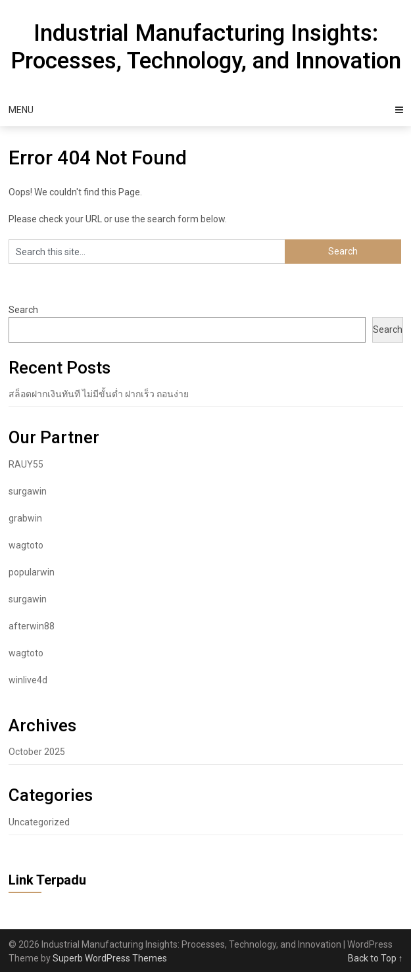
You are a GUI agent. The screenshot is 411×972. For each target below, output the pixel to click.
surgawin (28, 491)
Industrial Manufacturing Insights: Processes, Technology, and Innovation (206, 47)
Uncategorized (39, 822)
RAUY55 (26, 464)
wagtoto (26, 545)
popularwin (32, 572)
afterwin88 (32, 626)
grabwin (25, 518)
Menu (21, 110)
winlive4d (28, 680)
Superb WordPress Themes (110, 958)
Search (23, 309)
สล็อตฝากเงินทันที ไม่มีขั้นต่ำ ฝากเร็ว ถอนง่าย (99, 394)
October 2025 (37, 751)
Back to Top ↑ (375, 958)
